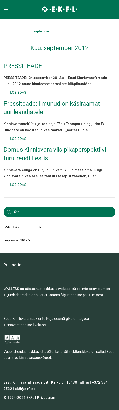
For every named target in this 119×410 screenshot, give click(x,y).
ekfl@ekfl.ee (25, 389)
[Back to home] (59, 9)
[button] (6, 9)
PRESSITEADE (23, 65)
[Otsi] (59, 212)
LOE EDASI (18, 92)
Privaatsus (46, 398)
